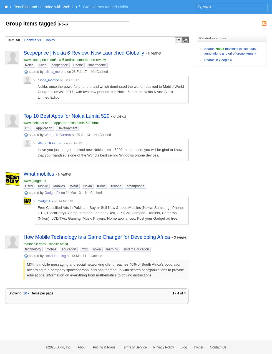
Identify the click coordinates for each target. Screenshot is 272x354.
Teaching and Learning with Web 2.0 (45, 7)
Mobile (43, 186)
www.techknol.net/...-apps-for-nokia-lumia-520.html (61, 123)
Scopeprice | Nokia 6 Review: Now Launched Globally (84, 53)
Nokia (29, 65)
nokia (97, 249)
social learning (55, 256)
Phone (78, 65)
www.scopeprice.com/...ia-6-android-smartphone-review (65, 60)
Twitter (198, 347)
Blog (183, 347)
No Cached (99, 72)
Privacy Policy (163, 347)
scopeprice (60, 65)
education (69, 249)
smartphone (97, 65)
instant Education (136, 249)
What (74, 186)
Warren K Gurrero (57, 135)
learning (112, 249)
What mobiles (39, 174)
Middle (185, 40)
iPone (101, 186)
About (82, 347)
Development (67, 128)
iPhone (116, 186)
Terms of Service (134, 347)
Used (29, 186)
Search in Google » (218, 59)
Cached (96, 256)
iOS (28, 128)
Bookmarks (32, 40)
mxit (84, 249)
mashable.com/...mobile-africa (46, 244)
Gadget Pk (52, 193)
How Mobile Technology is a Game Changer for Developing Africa (97, 237)
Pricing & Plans (104, 347)
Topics (50, 40)
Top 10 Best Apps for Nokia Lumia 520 (66, 116)
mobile (51, 249)
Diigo (42, 65)
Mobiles (59, 186)
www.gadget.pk (35, 181)
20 (26, 293)
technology (33, 249)
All (18, 40)
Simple (178, 40)
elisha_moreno (55, 72)
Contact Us (218, 347)
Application (44, 128)
